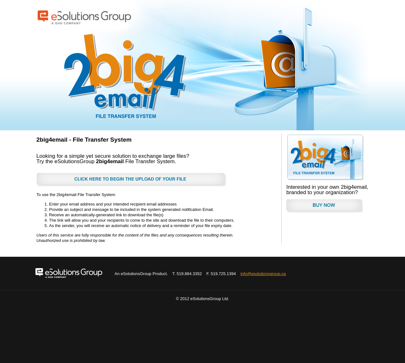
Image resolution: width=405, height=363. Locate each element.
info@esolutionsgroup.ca (263, 273)
